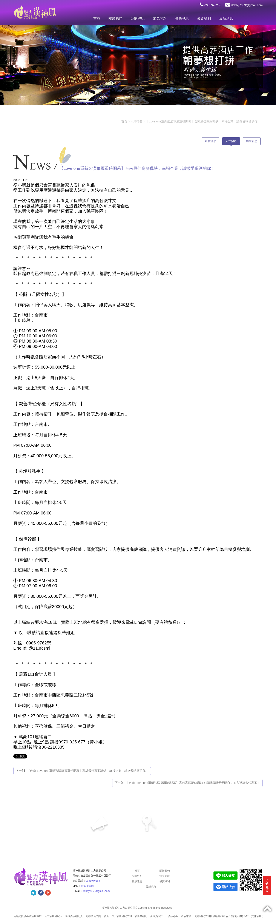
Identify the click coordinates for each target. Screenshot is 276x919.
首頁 (96, 18)
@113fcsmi (87, 885)
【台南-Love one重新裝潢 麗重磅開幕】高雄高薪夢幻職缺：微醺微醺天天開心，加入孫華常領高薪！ (193, 783)
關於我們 (115, 18)
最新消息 (226, 18)
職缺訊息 (182, 18)
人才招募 (231, 141)
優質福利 (204, 18)
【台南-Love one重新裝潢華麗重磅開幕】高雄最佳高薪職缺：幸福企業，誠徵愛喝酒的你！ (88, 770)
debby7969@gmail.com (244, 5)
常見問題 (160, 18)
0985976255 (210, 5)
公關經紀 (137, 18)
